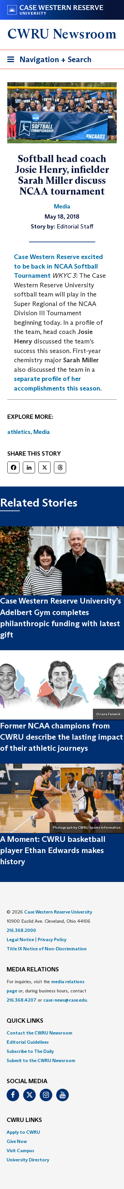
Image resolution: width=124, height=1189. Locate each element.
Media (41, 432)
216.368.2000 (21, 930)
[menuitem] (62, 1032)
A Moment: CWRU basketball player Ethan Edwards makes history (52, 850)
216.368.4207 (21, 1000)
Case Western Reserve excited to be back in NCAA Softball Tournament (58, 266)
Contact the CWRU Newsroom (39, 1033)
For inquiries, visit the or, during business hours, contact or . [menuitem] (47, 991)
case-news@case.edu (65, 1000)
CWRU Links (24, 1120)
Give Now (17, 1141)
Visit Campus (20, 1150)
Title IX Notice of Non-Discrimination (47, 949)
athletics (18, 432)
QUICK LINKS (25, 1021)
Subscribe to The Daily (30, 1051)
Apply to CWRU (23, 1132)
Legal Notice (20, 939)
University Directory (28, 1160)
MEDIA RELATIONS (33, 969)
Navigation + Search (47, 61)
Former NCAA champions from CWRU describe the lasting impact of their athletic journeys (61, 737)
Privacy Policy (52, 939)
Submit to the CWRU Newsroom (41, 1060)
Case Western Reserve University (58, 912)
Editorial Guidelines (28, 1042)
